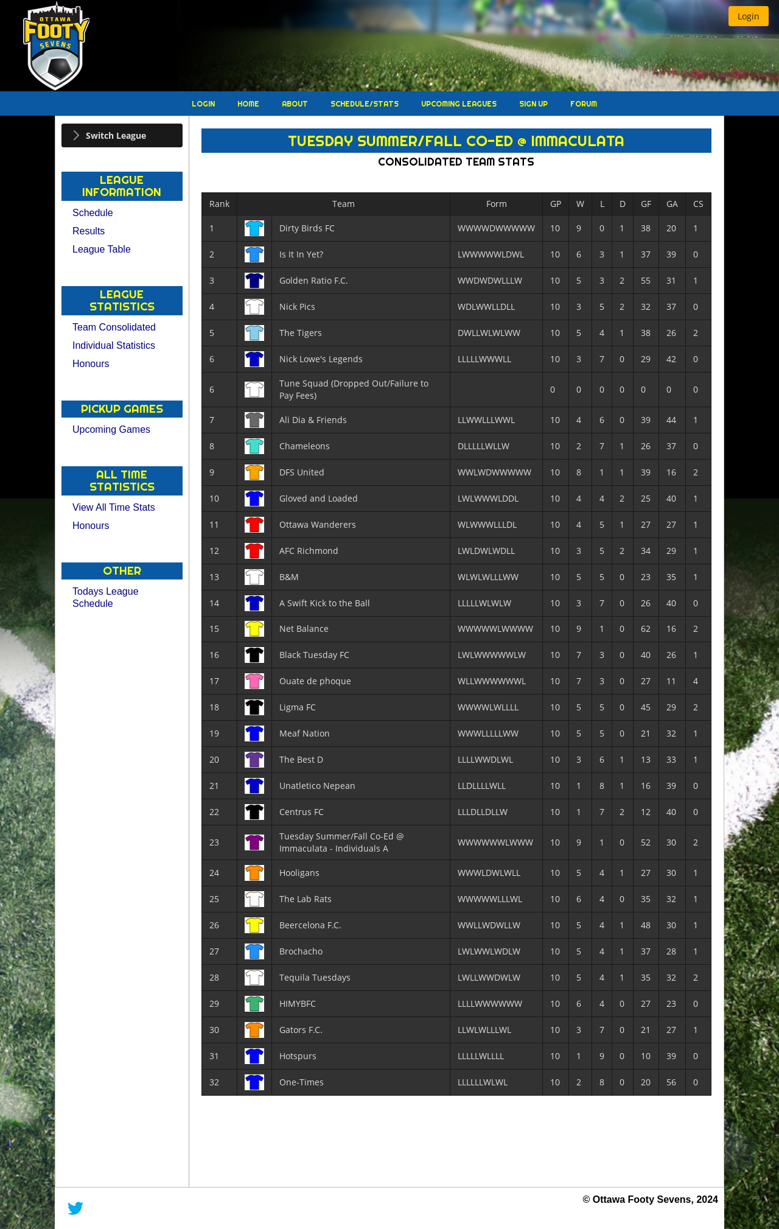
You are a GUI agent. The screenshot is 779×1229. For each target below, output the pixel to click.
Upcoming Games (111, 429)
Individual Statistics (113, 345)
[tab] (122, 135)
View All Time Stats (113, 507)
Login (204, 103)
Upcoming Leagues (459, 103)
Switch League (116, 135)
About (296, 103)
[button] (748, 16)
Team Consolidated (114, 327)
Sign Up (534, 103)
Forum (583, 103)
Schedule (92, 213)
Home (249, 103)
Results (88, 231)
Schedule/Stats (365, 103)
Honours (90, 364)
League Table (101, 249)
